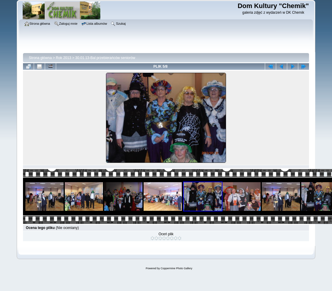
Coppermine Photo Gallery (176, 268)
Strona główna (40, 58)
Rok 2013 (63, 58)
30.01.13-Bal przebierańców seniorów (105, 58)
